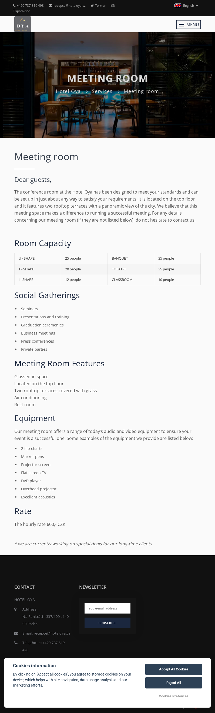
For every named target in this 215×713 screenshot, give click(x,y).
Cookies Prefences (174, 696)
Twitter (98, 5)
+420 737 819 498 (28, 5)
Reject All (173, 683)
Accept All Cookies (174, 669)
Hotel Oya (68, 91)
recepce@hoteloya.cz (67, 5)
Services (102, 91)
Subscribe (107, 623)
